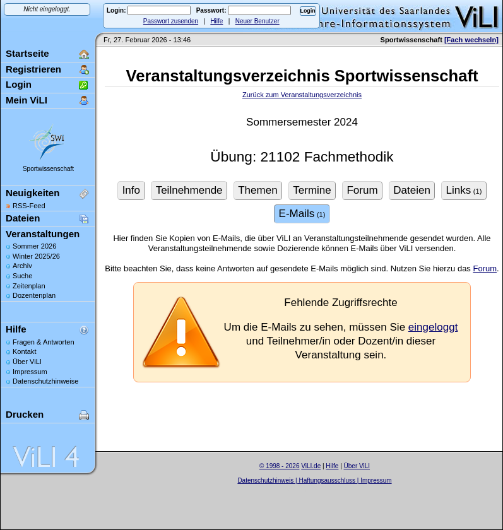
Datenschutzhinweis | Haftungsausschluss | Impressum (314, 480)
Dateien (23, 218)
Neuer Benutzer (257, 21)
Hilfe (216, 21)
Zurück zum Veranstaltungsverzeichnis (302, 94)
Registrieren (33, 69)
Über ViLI (27, 361)
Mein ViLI (26, 100)
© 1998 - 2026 (279, 465)
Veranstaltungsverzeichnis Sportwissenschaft (302, 76)
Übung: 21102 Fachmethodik (301, 157)
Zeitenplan (29, 286)
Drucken (25, 414)
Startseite (27, 53)
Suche (22, 276)
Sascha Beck (328, 488)
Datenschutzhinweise (45, 381)
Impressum (30, 371)
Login (19, 84)
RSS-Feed (29, 205)
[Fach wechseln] (471, 40)
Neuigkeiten (32, 192)
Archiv (22, 265)
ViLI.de (311, 465)
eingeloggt (433, 327)
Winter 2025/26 (36, 256)
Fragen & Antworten (43, 342)
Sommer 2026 (34, 246)
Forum (485, 268)
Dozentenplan (34, 295)
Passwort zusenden (170, 21)
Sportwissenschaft (48, 168)
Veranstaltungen (43, 233)
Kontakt (24, 351)
